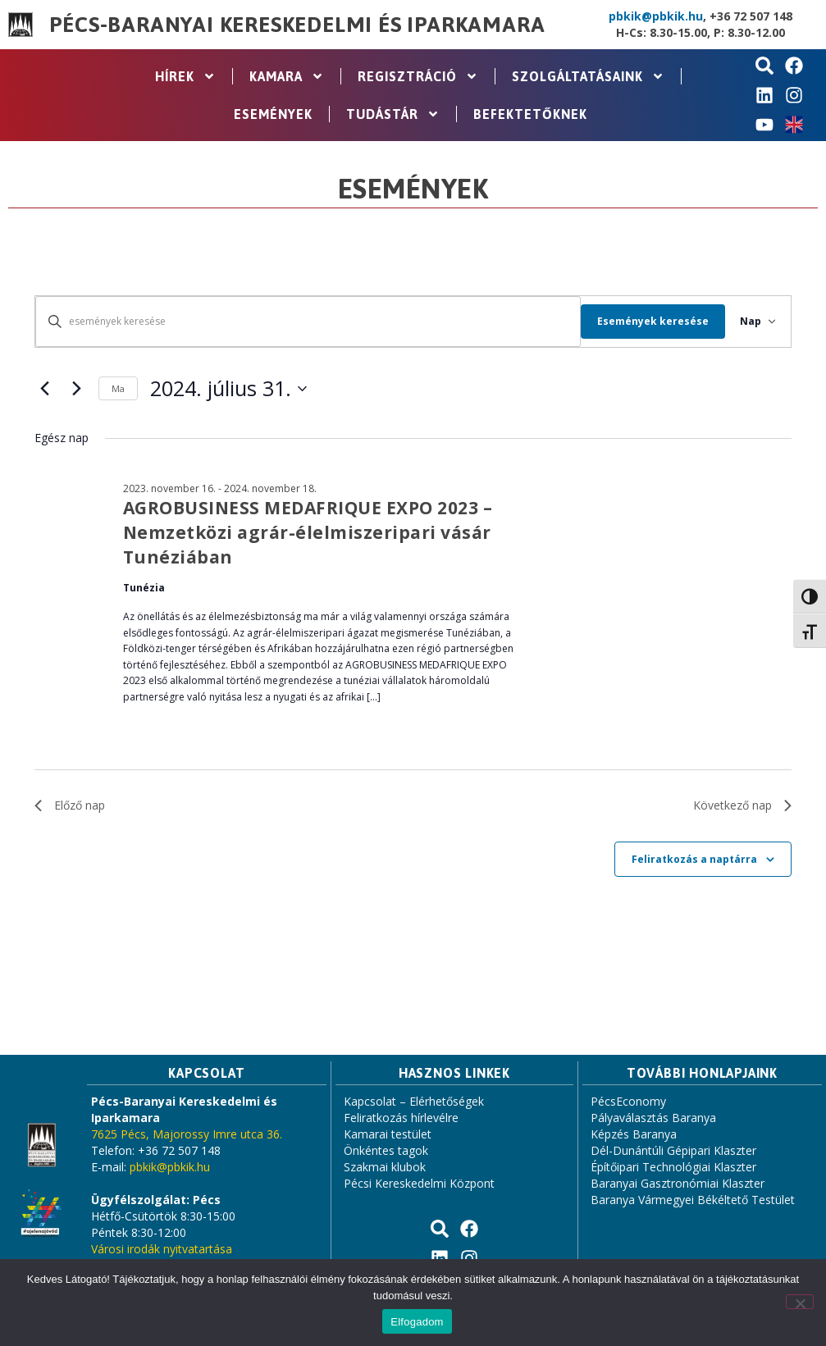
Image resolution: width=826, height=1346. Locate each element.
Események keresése (643, 321)
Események (273, 114)
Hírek (185, 76)
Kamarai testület (387, 1134)
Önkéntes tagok (386, 1150)
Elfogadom (416, 1322)
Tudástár (393, 114)
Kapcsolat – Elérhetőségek (414, 1101)
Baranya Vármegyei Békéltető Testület (693, 1199)
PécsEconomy (628, 1101)
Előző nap (69, 805)
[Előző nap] (44, 389)
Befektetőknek (530, 114)
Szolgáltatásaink (588, 76)
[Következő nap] (76, 389)
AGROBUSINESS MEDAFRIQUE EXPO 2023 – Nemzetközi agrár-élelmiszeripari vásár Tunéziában (308, 532)
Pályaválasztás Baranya (653, 1117)
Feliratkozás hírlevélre (401, 1117)
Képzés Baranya (634, 1134)
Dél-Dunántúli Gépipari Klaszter (673, 1150)
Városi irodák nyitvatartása (161, 1249)
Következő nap (742, 805)
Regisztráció (418, 76)
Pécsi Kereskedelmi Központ (419, 1183)
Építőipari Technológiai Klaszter (673, 1167)
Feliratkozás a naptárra (694, 859)
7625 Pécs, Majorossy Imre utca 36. (186, 1134)
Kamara (286, 76)
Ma (118, 388)
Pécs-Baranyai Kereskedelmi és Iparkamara (297, 24)
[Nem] (800, 1301)
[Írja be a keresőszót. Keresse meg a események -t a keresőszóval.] (303, 321)
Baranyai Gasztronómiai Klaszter (677, 1183)
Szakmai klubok (385, 1167)
